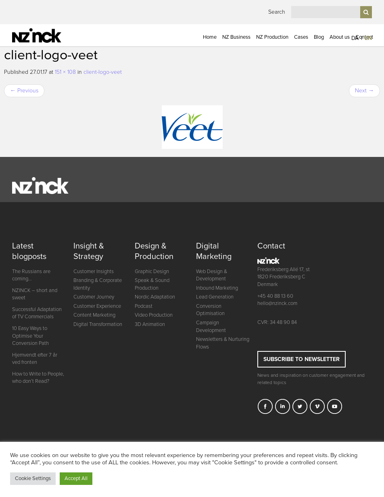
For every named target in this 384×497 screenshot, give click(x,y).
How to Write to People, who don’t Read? (38, 378)
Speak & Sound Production (152, 284)
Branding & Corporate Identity (97, 284)
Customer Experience (97, 306)
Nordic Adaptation (155, 297)
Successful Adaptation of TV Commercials (37, 313)
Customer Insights (93, 271)
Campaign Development (211, 327)
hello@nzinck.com (277, 303)
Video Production (154, 315)
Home (210, 37)
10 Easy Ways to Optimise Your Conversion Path (30, 336)
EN (368, 38)
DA (355, 38)
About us (340, 37)
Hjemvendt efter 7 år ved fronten (34, 359)
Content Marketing (94, 315)
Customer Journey (93, 297)
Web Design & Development (211, 275)
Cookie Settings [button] (33, 478)
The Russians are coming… (31, 275)
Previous (24, 90)
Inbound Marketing (217, 288)
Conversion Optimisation (210, 310)
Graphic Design (152, 271)
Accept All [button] (76, 478)
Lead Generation (215, 297)
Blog (319, 37)
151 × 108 (65, 72)
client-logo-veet (102, 72)
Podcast (143, 306)
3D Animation (150, 324)
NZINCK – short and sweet (34, 294)
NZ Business (236, 37)
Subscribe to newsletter (301, 359)
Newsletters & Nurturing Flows (222, 343)
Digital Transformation (97, 324)
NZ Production (272, 37)
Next (364, 90)
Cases (301, 37)
